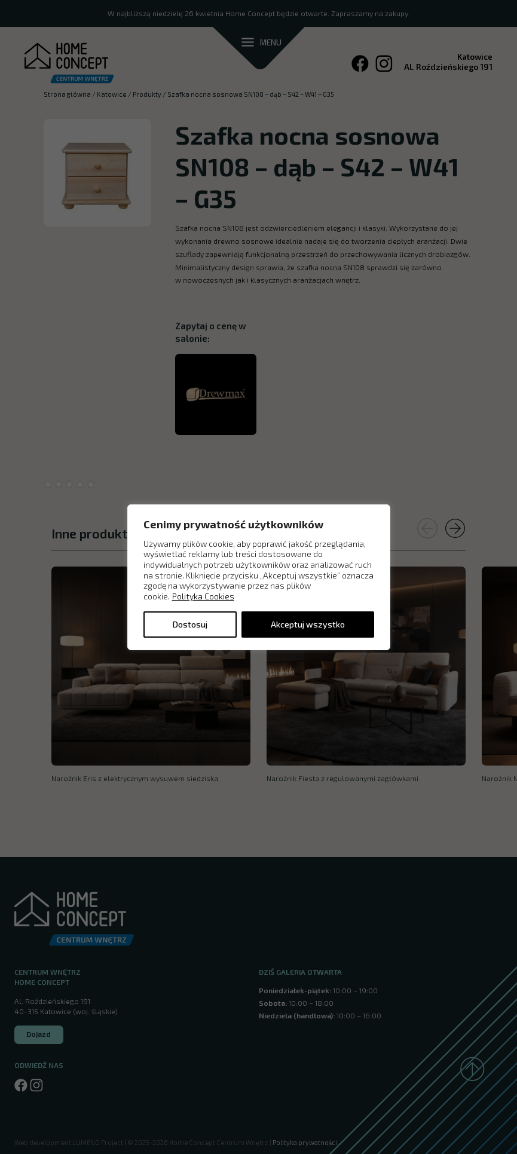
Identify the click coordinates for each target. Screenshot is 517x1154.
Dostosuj (190, 624)
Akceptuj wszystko (308, 624)
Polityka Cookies (203, 596)
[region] (258, 577)
